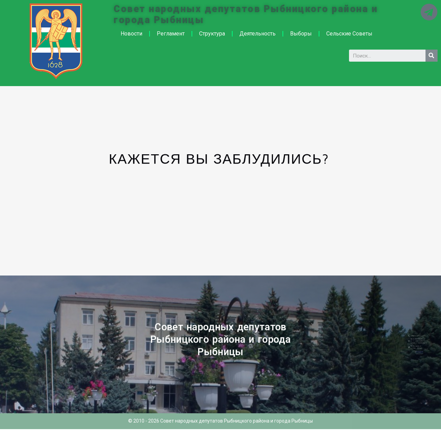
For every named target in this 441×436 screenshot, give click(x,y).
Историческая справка (35, 345)
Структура (212, 33)
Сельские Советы (349, 33)
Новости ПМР (35, 342)
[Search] (431, 56)
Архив (34, 343)
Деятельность (257, 33)
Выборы (301, 33)
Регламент (171, 33)
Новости (131, 33)
